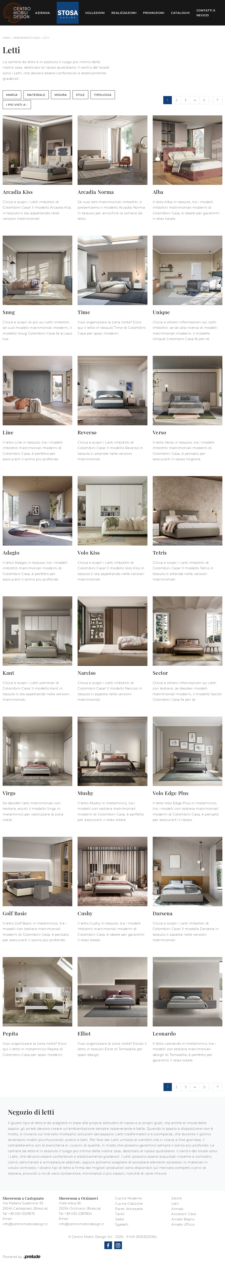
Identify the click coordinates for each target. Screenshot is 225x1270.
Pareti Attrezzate (129, 1209)
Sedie (119, 1219)
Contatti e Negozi (206, 13)
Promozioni (153, 13)
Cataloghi (180, 13)
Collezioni (95, 13)
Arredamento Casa (26, 37)
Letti (46, 37)
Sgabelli (121, 1224)
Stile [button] (80, 94)
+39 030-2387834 (78, 1214)
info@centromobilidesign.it (25, 1224)
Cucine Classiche (129, 1204)
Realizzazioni (124, 13)
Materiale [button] (36, 94)
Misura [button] (60, 94)
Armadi (177, 1209)
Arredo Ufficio (183, 1224)
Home (6, 37)
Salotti (176, 1198)
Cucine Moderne (128, 1198)
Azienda (42, 13)
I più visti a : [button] (16, 104)
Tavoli (120, 1214)
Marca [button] (12, 94)
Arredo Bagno (182, 1219)
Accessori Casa (183, 1214)
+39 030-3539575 (21, 1214)
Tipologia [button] (103, 94)
